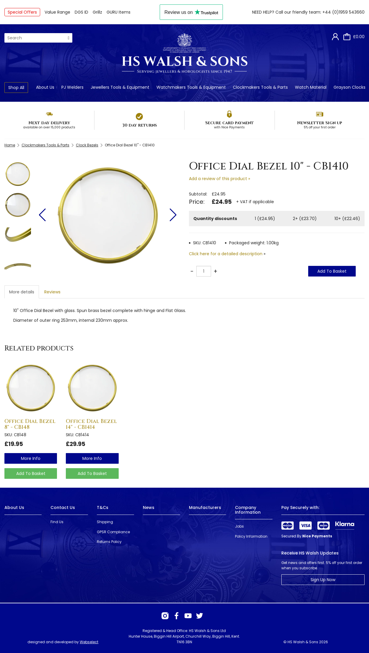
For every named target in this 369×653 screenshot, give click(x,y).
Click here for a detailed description (225, 254)
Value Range (57, 12)
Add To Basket (332, 271)
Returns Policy (109, 541)
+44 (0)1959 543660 (343, 12)
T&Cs (102, 507)
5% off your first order (320, 127)
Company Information (248, 510)
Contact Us (62, 507)
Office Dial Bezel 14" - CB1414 (91, 424)
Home (9, 145)
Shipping (105, 521)
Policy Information (251, 536)
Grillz (97, 12)
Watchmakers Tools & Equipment (191, 87)
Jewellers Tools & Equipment (120, 87)
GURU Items (118, 12)
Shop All (16, 87)
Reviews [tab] (52, 292)
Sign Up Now (323, 580)
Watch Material (310, 87)
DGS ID (81, 12)
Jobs (239, 526)
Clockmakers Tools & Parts (260, 87)
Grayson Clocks (349, 87)
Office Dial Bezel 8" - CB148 (29, 424)
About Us (45, 87)
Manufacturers (205, 507)
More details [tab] (21, 292)
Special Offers (22, 12)
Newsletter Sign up (319, 123)
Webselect (89, 641)
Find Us (56, 521)
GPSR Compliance (113, 531)
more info (30, 458)
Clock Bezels (87, 145)
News (148, 507)
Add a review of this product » (219, 179)
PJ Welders (72, 87)
